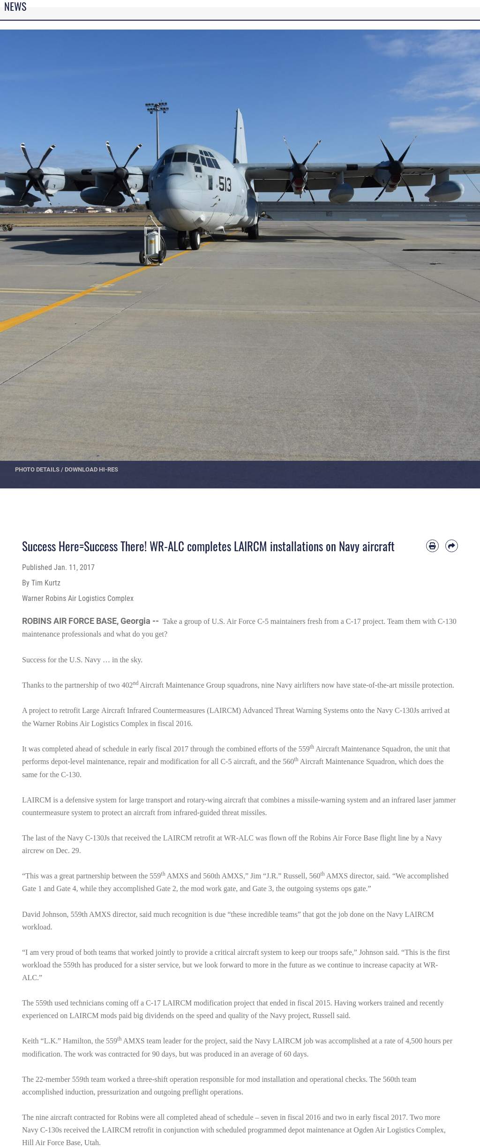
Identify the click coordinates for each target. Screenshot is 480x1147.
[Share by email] (451, 546)
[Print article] (432, 546)
